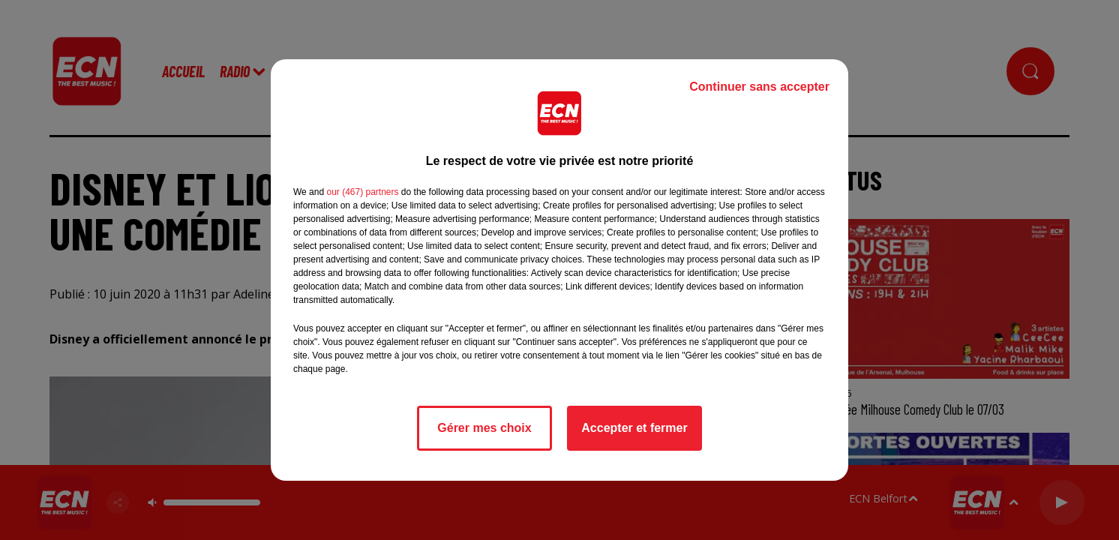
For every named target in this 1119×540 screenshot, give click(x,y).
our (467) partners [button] (362, 192)
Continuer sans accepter (759, 86)
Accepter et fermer (634, 428)
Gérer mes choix (484, 428)
